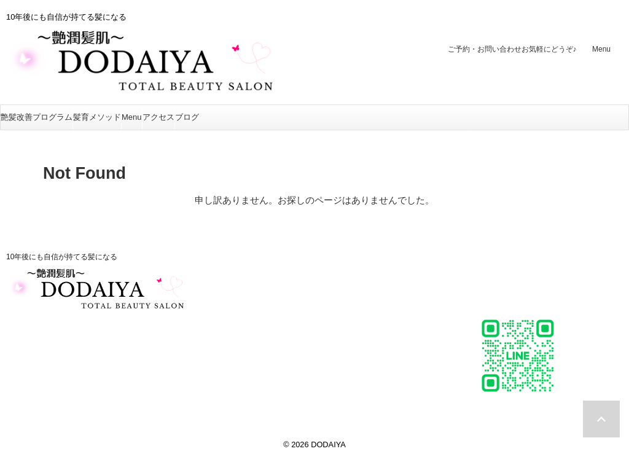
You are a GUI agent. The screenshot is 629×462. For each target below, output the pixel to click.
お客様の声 (286, 358)
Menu (601, 49)
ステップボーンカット (311, 294)
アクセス (158, 117)
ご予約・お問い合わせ (512, 49)
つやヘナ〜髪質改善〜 (311, 307)
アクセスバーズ (296, 345)
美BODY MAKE (296, 332)
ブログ (187, 117)
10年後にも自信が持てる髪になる (61, 257)
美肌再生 (281, 320)
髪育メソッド (97, 117)
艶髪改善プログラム (36, 117)
